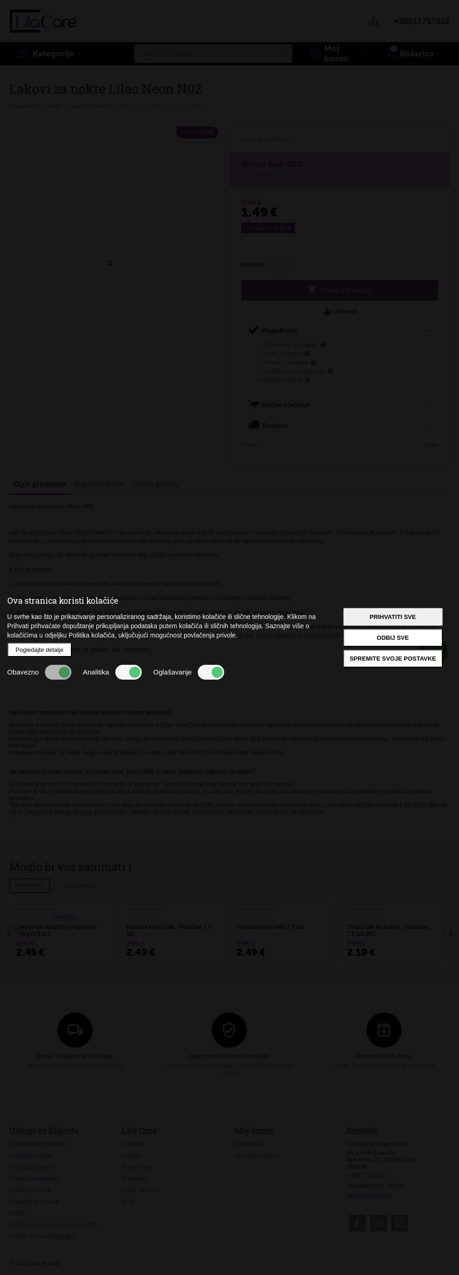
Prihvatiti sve (393, 616)
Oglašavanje (188, 672)
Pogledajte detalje (39, 649)
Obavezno (39, 672)
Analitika (112, 672)
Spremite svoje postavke (393, 658)
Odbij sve (393, 637)
